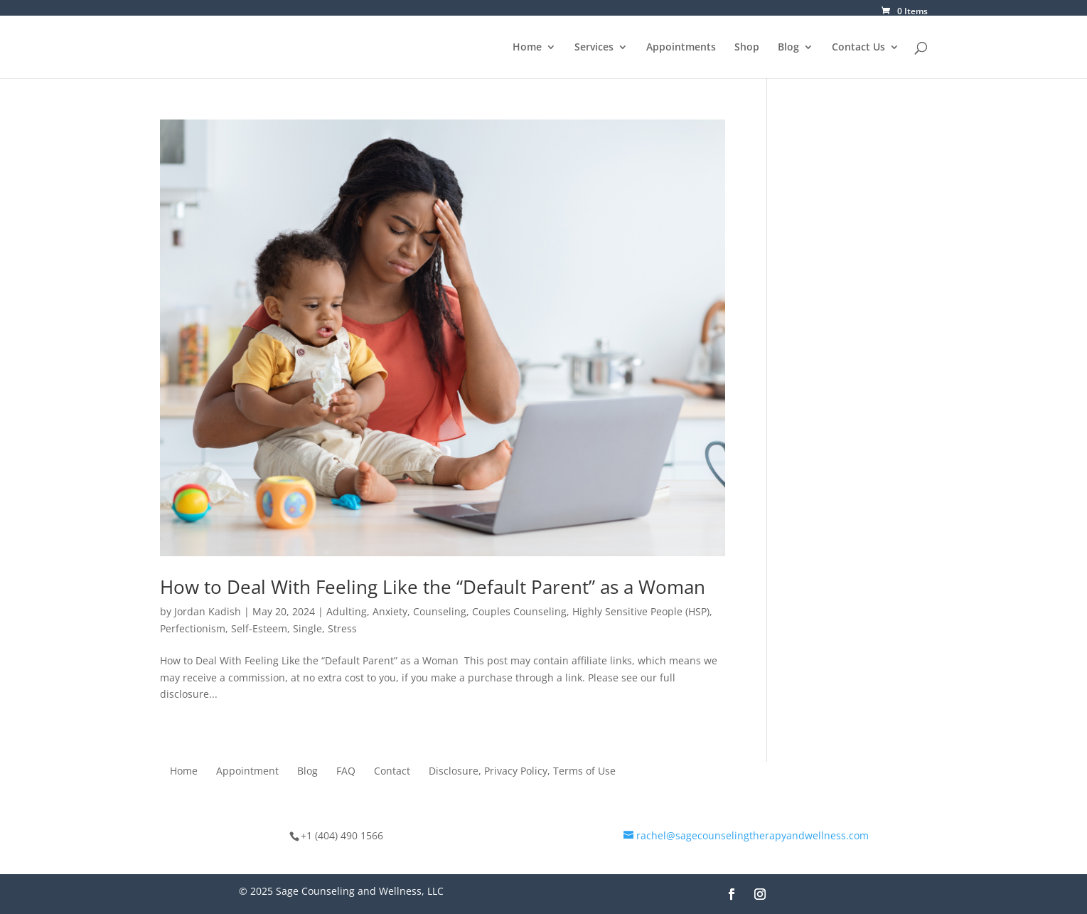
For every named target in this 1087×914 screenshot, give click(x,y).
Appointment (247, 771)
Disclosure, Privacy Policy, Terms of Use (522, 771)
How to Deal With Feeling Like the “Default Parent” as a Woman (435, 587)
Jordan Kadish (207, 611)
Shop (746, 47)
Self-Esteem (259, 628)
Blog (788, 47)
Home (527, 47)
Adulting (346, 611)
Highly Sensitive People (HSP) (641, 611)
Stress (342, 628)
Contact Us (858, 47)
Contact (392, 771)
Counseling (439, 611)
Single (307, 628)
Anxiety (390, 611)
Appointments (681, 47)
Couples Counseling (519, 611)
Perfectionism (192, 628)
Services (594, 47)
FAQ (345, 771)
